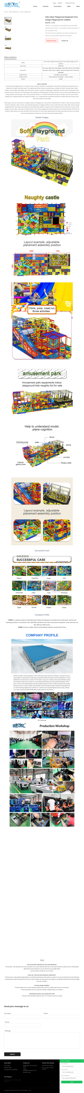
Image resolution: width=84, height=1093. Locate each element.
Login (54, 3)
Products (45, 6)
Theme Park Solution (47, 1065)
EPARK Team (8, 1067)
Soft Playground (14, 11)
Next (8, 54)
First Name (7, 1013)
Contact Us (64, 40)
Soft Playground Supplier (8, 1080)
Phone (6, 1022)
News (78, 6)
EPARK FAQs (27, 1072)
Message (7, 1031)
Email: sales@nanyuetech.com (29, 1069)
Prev (8, 14)
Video (69, 6)
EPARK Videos (17, 1080)
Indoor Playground (25, 11)
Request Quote (70, 3)
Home (35, 6)
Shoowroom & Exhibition (11, 1069)
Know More (57, 6)
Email (45, 1013)
